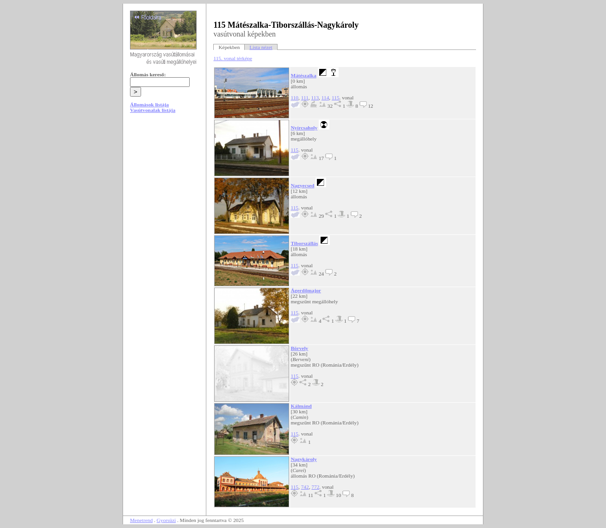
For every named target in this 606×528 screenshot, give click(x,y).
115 (336, 97)
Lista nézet (260, 47)
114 (325, 97)
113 (315, 97)
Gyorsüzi (166, 520)
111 (305, 97)
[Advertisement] (164, 190)
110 (294, 97)
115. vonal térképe (232, 58)
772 (315, 487)
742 (305, 487)
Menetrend (141, 520)
